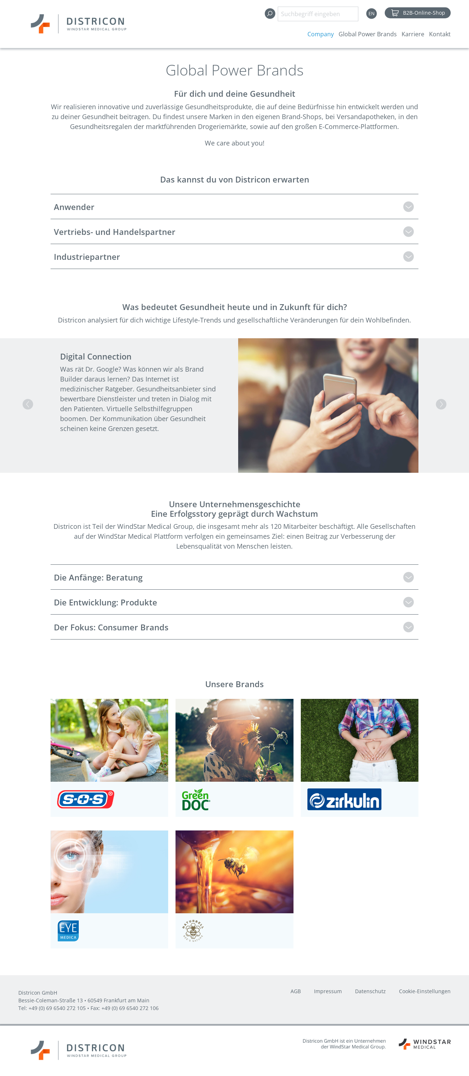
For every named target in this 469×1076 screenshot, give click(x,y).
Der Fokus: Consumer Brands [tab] (111, 627)
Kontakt (440, 34)
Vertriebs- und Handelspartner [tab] (115, 231)
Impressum (328, 992)
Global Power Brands (368, 34)
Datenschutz (370, 992)
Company (320, 34)
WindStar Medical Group (155, 526)
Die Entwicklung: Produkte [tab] (105, 602)
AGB (296, 992)
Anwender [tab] (74, 206)
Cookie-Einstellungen (425, 992)
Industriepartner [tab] (87, 256)
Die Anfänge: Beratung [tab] (98, 577)
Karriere (413, 34)
